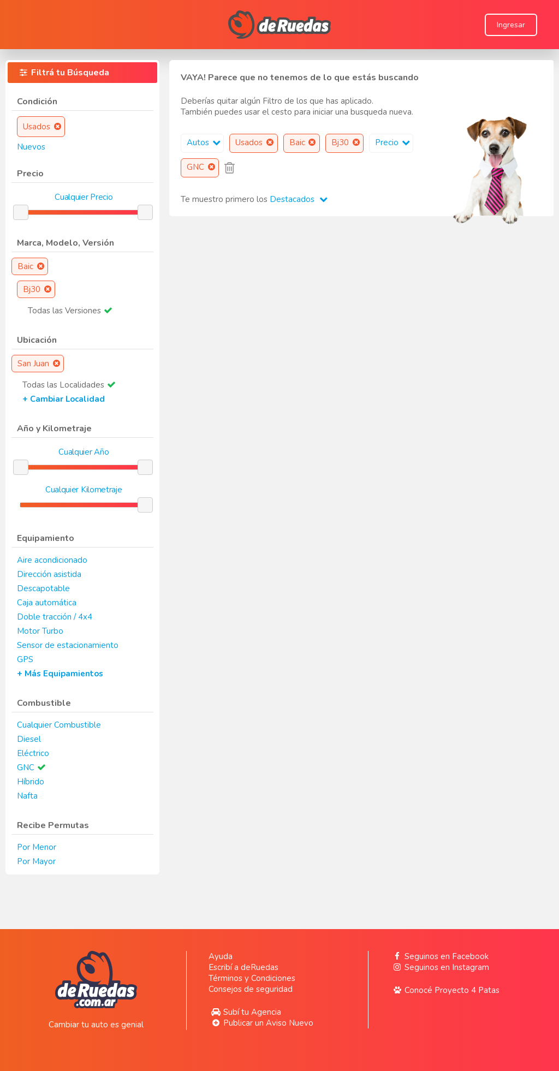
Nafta (27, 795)
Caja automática (46, 602)
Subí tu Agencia (245, 1012)
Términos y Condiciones (252, 978)
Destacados (299, 199)
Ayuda (221, 956)
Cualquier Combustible (59, 724)
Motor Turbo (40, 631)
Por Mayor (36, 861)
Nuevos (31, 146)
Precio (394, 142)
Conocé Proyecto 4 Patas (444, 990)
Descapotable (43, 588)
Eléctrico (33, 753)
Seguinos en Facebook (439, 956)
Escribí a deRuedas (243, 967)
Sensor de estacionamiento (67, 645)
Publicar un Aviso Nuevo (261, 1023)
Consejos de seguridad (251, 989)
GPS (25, 659)
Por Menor (36, 847)
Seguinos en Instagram (439, 967)
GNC (25, 767)
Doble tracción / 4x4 (54, 616)
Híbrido (30, 781)
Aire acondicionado (52, 560)
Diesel (29, 739)
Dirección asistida (49, 574)
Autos (205, 142)
